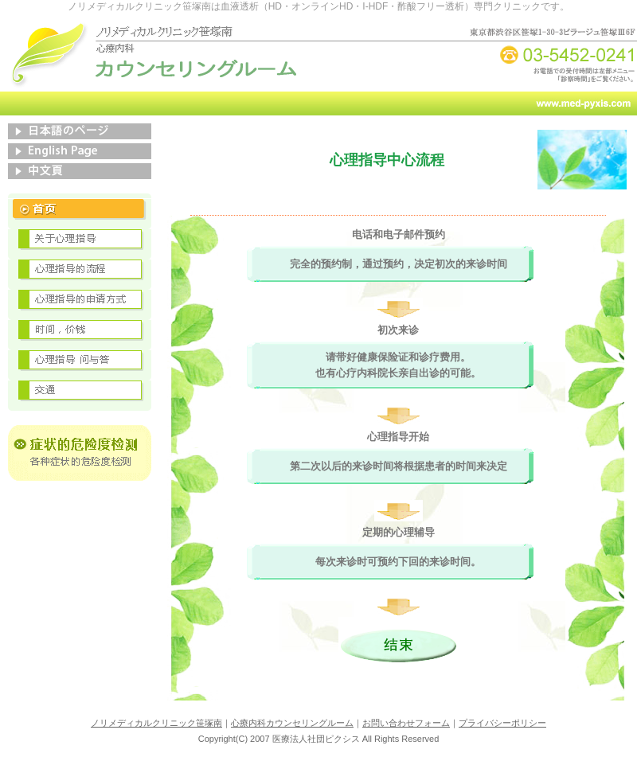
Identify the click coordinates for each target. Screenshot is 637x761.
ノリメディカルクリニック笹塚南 (156, 723)
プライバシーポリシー (502, 723)
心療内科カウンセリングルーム (292, 723)
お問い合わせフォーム (406, 723)
